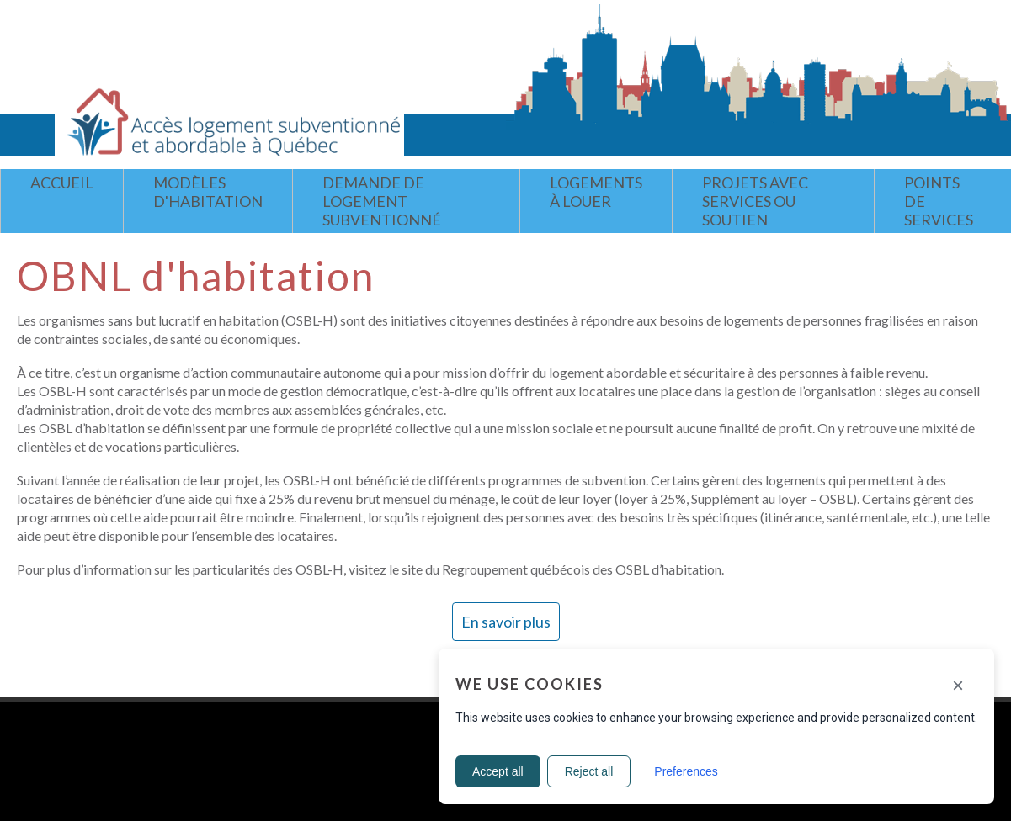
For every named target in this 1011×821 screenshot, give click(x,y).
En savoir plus (506, 621)
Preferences (685, 771)
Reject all (589, 771)
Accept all (498, 771)
